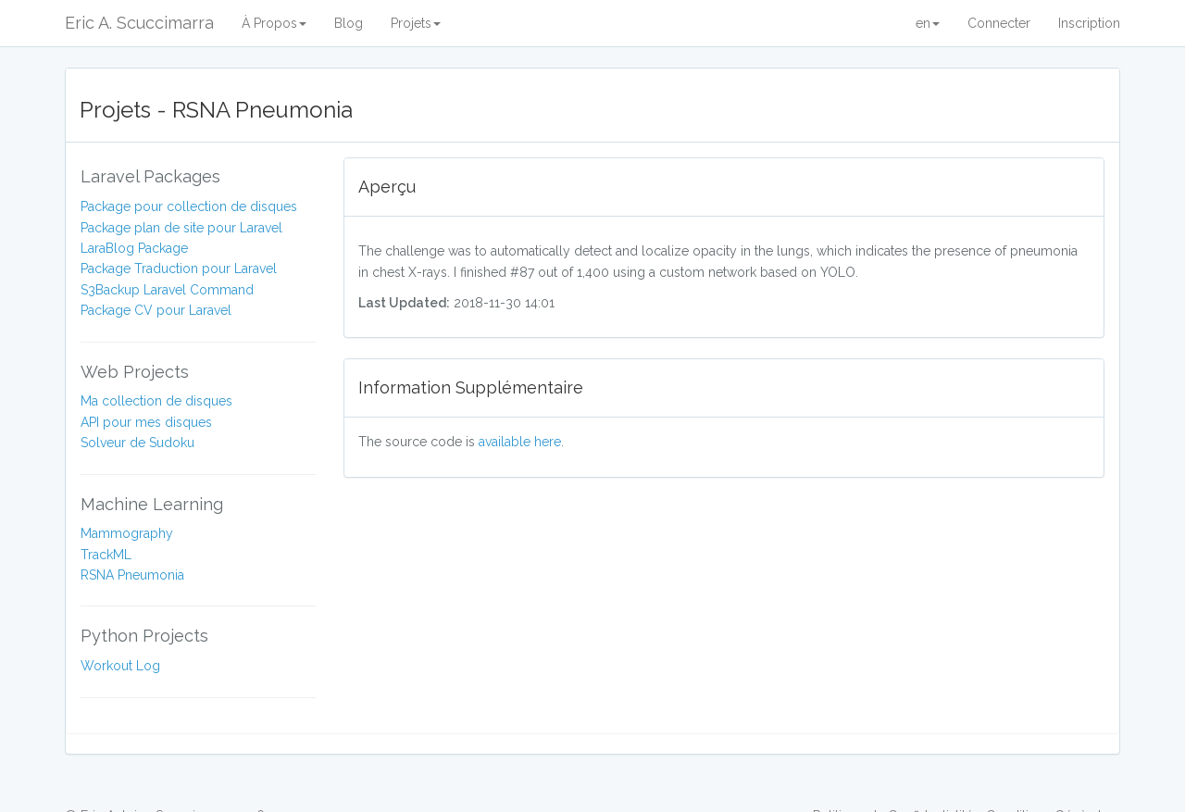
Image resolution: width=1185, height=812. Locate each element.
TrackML (106, 554)
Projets (416, 23)
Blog (348, 23)
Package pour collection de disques (189, 206)
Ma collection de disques (156, 401)
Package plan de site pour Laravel (181, 227)
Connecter (998, 23)
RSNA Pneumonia (132, 575)
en (928, 23)
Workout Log (120, 665)
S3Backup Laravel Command (167, 289)
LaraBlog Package (134, 248)
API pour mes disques (146, 422)
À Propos (274, 23)
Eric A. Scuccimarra (139, 22)
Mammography (127, 533)
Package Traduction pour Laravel (179, 268)
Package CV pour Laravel (156, 310)
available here (520, 441)
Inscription (1089, 23)
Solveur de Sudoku (137, 442)
